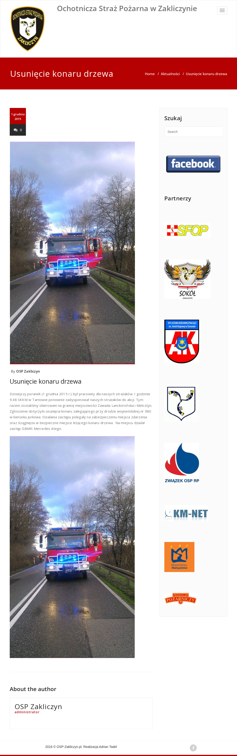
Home (150, 73)
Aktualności (170, 73)
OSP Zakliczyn (28, 371)
